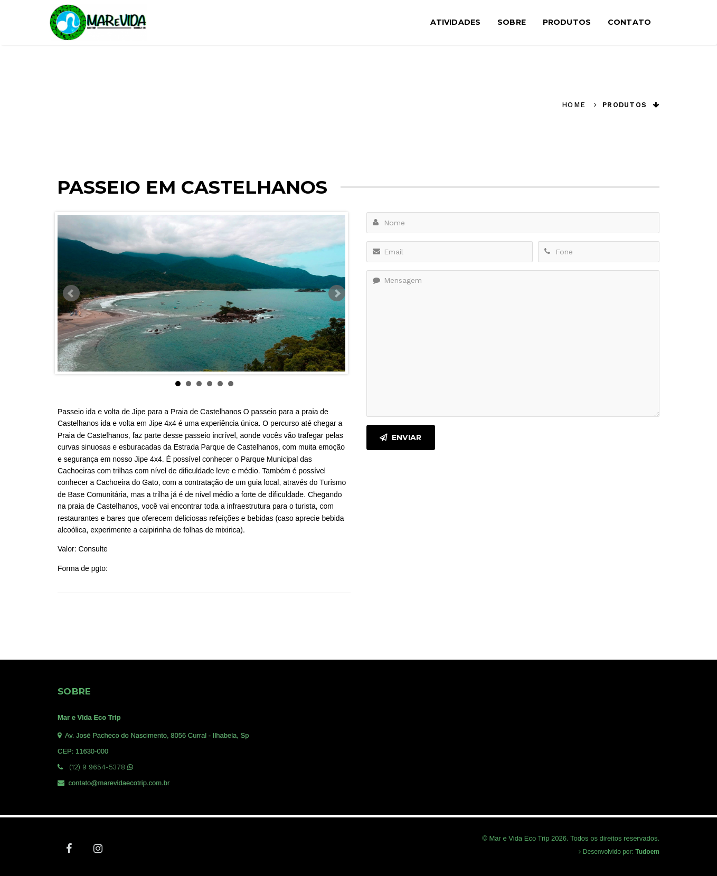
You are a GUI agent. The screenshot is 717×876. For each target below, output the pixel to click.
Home (574, 105)
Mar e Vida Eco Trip (89, 717)
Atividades (455, 22)
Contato (629, 22)
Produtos (567, 22)
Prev (71, 293)
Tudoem (647, 851)
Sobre (511, 22)
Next (336, 293)
